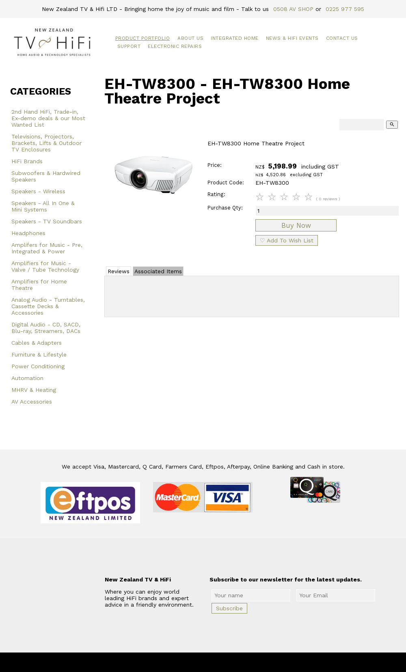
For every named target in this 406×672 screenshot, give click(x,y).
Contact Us (342, 38)
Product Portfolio (142, 38)
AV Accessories (31, 401)
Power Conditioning (38, 366)
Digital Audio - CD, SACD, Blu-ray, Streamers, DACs (45, 327)
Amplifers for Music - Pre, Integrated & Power (46, 248)
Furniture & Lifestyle (39, 354)
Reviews (119, 271)
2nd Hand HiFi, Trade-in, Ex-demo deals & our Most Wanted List (48, 118)
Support (129, 46)
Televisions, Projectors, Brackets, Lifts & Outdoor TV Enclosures (46, 143)
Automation (27, 378)
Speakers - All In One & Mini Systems (43, 206)
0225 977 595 (345, 9)
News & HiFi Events (292, 38)
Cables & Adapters (36, 342)
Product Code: (225, 182)
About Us (190, 38)
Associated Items (158, 271)
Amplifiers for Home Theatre (39, 284)
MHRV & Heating (33, 390)
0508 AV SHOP (293, 9)
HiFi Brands (27, 161)
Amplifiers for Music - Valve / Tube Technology (45, 266)
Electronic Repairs (175, 46)
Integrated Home (235, 38)
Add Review (252, 295)
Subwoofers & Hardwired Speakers (45, 176)
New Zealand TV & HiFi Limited (224, 662)
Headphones (28, 233)
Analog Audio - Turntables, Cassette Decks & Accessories (48, 306)
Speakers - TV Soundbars (46, 221)
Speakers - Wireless (38, 191)
